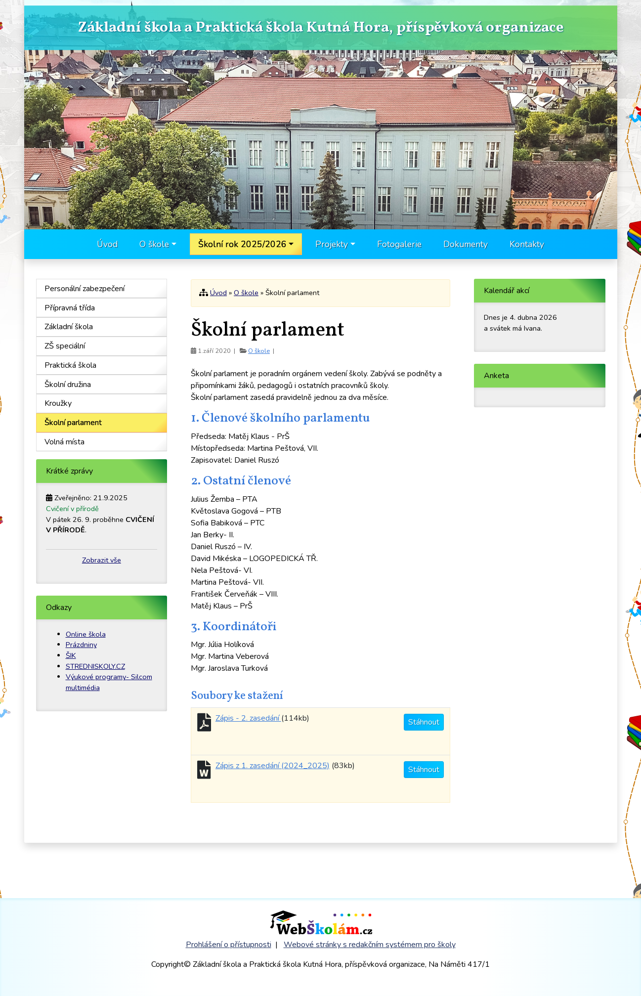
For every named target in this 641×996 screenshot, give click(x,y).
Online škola (86, 634)
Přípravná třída (69, 308)
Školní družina (67, 384)
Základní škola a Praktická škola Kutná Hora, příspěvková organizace (320, 28)
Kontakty (527, 244)
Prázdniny (81, 645)
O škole (246, 293)
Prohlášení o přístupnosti (228, 944)
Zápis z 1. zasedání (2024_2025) (272, 765)
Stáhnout (423, 722)
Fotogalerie (399, 244)
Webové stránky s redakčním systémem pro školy (370, 944)
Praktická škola (70, 365)
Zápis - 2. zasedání (248, 718)
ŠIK (71, 655)
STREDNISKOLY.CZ (95, 666)
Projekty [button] (331, 244)
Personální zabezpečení (84, 288)
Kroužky (58, 403)
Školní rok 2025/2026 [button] (242, 244)
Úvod (107, 244)
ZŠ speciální (64, 346)
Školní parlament (73, 422)
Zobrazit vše (101, 560)
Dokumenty (465, 244)
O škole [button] (154, 244)
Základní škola (68, 326)
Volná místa (64, 441)
